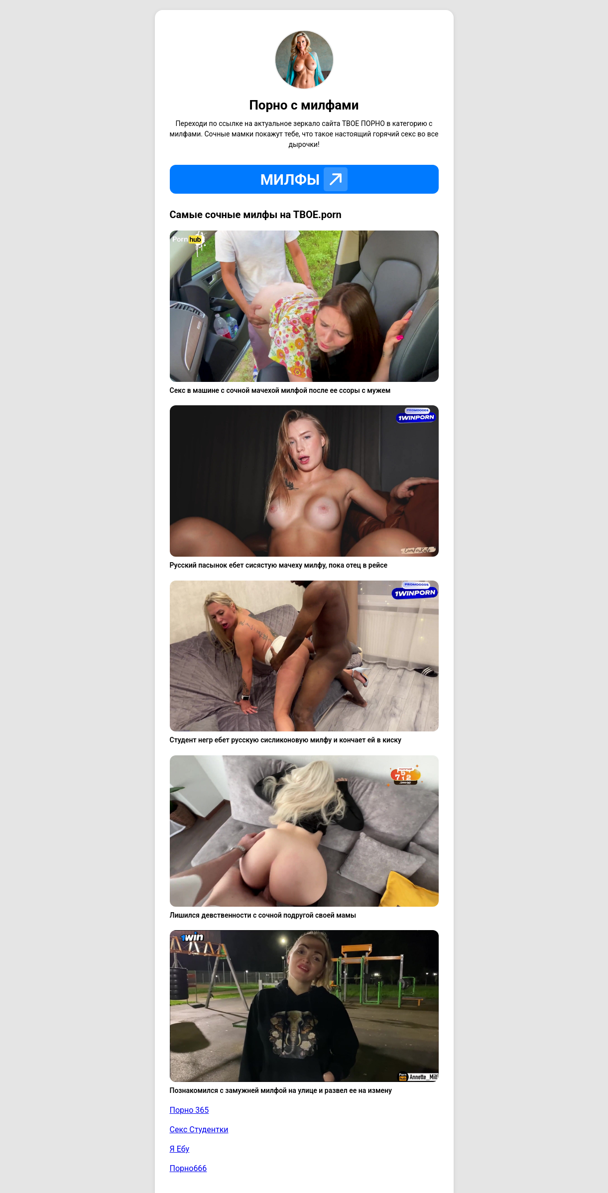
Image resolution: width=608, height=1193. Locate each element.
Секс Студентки (199, 1129)
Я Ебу (180, 1149)
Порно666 (188, 1168)
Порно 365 (189, 1110)
